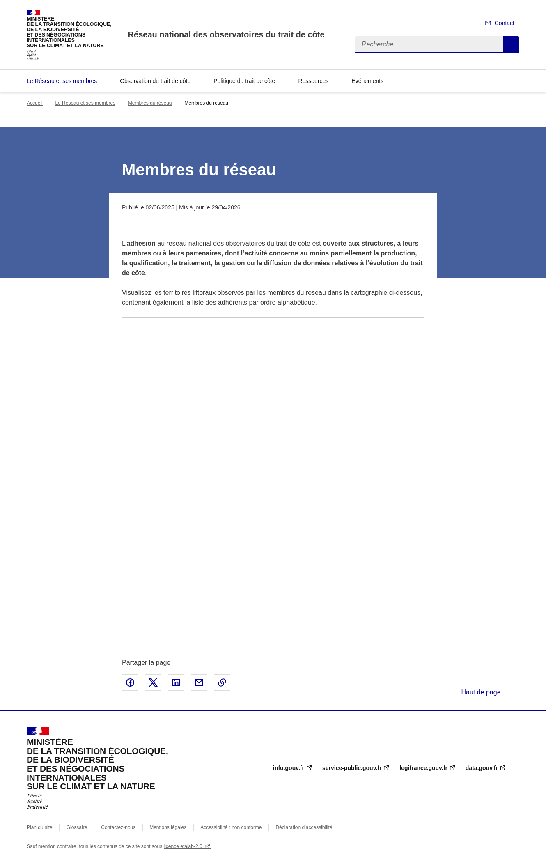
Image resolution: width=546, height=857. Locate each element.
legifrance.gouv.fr (423, 768)
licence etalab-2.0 (183, 846)
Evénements (367, 81)
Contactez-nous (118, 827)
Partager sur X (153, 682)
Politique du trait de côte (244, 81)
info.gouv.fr (288, 768)
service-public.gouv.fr (351, 768)
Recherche (511, 44)
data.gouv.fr (482, 768)
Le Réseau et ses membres (62, 81)
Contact (504, 23)
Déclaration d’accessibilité (303, 827)
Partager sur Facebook (130, 682)
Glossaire (77, 827)
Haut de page (480, 692)
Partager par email (199, 682)
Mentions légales (167, 827)
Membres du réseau (150, 103)
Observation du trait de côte (155, 81)
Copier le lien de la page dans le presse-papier (222, 682)
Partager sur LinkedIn (176, 682)
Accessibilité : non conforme (231, 827)
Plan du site (40, 827)
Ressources (313, 81)
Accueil (35, 103)
